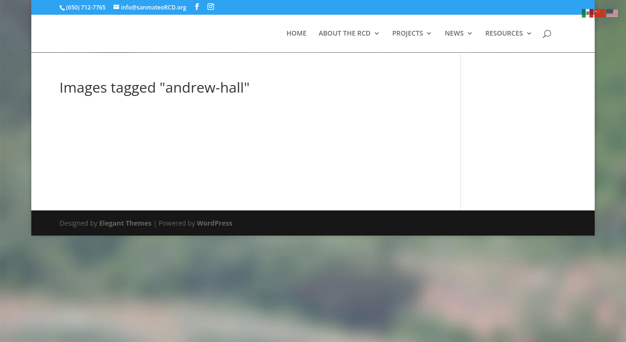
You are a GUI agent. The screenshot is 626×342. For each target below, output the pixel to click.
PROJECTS (407, 34)
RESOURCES (504, 34)
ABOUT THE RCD (344, 34)
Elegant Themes (125, 223)
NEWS (454, 34)
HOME (296, 34)
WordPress (215, 223)
